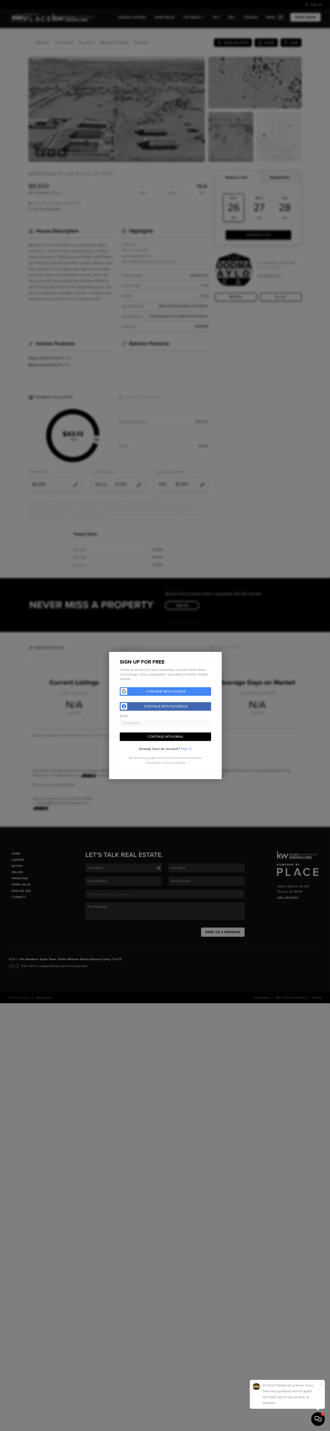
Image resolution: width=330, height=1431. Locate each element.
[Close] (320, 1384)
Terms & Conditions (174, 762)
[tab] (165, 749)
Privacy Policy (153, 762)
